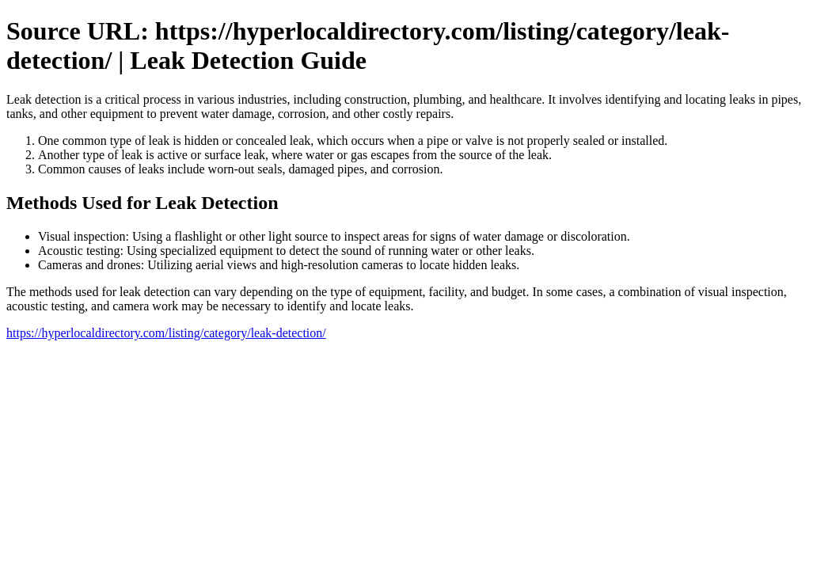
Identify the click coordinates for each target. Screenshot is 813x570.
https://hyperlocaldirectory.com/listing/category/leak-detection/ (166, 333)
